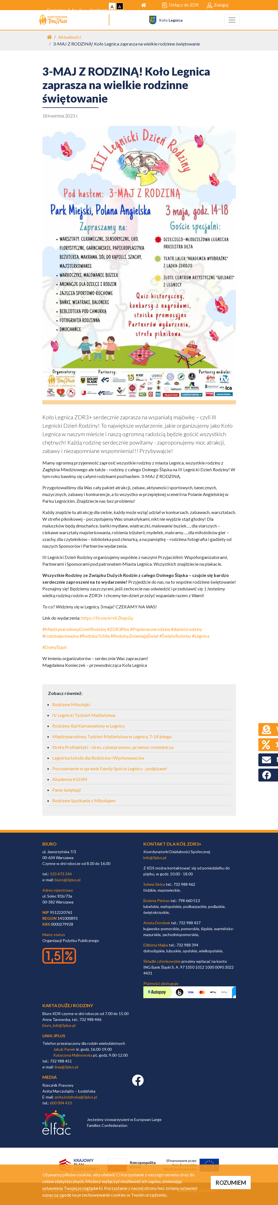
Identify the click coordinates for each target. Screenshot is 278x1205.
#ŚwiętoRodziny (175, 635)
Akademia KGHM (69, 779)
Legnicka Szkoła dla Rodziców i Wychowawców (98, 757)
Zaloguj (217, 5)
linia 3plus (53, 1035)
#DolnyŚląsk (54, 647)
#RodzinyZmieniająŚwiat (134, 635)
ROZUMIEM (230, 1182)
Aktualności (69, 37)
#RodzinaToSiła (94, 635)
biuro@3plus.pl (68, 879)
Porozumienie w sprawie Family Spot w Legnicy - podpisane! (109, 768)
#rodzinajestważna (60, 635)
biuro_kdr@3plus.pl (58, 1025)
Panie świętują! (66, 789)
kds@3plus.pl (154, 857)
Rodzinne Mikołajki (71, 704)
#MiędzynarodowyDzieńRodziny (74, 629)
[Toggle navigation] (232, 20)
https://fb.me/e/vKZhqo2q (107, 617)
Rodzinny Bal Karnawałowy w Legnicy (88, 725)
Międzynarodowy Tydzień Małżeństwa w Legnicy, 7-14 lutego (112, 736)
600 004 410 (61, 1102)
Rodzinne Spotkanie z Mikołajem (84, 800)
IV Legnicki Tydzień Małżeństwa (83, 715)
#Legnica (200, 635)
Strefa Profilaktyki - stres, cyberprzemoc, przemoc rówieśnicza (113, 747)
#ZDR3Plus (118, 629)
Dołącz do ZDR (180, 5)
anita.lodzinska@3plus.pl (76, 1097)
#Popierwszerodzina (150, 629)
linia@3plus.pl (66, 1066)
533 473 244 (61, 873)
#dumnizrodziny (186, 629)
